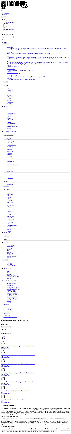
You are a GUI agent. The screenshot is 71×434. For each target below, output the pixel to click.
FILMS (9, 56)
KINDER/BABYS (11, 265)
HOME (5, 42)
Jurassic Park (36, 57)
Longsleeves (10, 102)
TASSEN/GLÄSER (9, 135)
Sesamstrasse (42, 62)
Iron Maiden (10, 73)
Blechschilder (11, 156)
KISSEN (9, 301)
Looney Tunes (11, 205)
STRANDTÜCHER (11, 298)
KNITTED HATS (11, 275)
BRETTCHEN (10, 309)
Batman (15, 48)
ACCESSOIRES (7, 106)
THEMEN (6, 44)
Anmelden (6, 29)
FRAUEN (6, 239)
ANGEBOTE (7, 232)
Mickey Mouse (17, 66)
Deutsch (6, 13)
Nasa (15, 79)
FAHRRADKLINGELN (13, 287)
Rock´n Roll (10, 194)
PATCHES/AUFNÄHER (13, 276)
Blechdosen (10, 148)
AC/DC (15, 73)
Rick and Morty (11, 216)
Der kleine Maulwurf (12, 62)
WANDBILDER (11, 290)
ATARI (19, 70)
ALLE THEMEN (11, 245)
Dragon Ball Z (54, 62)
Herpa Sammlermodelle (13, 164)
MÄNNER (6, 85)
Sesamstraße (10, 202)
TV (8, 250)
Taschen (9, 116)
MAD (43, 76)
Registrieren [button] (12, 29)
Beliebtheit (6, 326)
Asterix (26, 76)
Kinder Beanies (11, 125)
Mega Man (23, 70)
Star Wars (41, 57)
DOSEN (9, 286)
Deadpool (25, 53)
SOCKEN (9, 274)
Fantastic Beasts (39, 58)
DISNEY (9, 65)
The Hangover (17, 58)
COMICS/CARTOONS (12, 75)
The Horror (23, 58)
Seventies (10, 197)
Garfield (36, 76)
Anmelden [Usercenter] (3, 16)
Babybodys (10, 105)
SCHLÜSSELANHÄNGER (13, 289)
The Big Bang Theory (23, 63)
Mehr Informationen (5, 348)
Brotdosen (10, 154)
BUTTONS (7, 189)
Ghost (9, 231)
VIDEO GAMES (11, 69)
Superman (19, 48)
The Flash (24, 48)
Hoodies (10, 91)
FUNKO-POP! (11, 161)
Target (29, 79)
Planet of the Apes (47, 58)
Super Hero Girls (58, 48)
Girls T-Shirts (11, 94)
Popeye (40, 76)
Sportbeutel (10, 114)
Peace (9, 195)
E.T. (53, 58)
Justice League (14, 49)
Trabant (26, 79)
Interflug (22, 79)
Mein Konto (9, 20)
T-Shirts (9, 88)
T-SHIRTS (6, 82)
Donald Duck (10, 66)
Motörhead (10, 178)
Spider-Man (30, 53)
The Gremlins (55, 57)
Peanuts (22, 76)
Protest (9, 198)
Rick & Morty (61, 62)
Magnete (10, 149)
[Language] (2, 10)
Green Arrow (21, 49)
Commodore (10, 70)
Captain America (19, 53)
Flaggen (9, 192)
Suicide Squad (42, 48)
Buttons (9, 130)
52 (5, 333)
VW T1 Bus (10, 171)
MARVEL (9, 52)
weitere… (44, 63)
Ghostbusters (30, 57)
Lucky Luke (31, 76)
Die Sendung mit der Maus (23, 62)
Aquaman (64, 48)
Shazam (9, 49)
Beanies (9, 122)
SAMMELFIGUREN (12, 293)
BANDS (9, 71)
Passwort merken (8, 28)
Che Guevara (10, 79)
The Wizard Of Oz (30, 58)
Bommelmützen (11, 123)
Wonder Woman (30, 48)
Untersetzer (10, 146)
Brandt (17, 79)
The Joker (37, 48)
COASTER (9, 310)
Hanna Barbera (11, 219)
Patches (9, 128)
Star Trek (46, 57)
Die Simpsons (32, 63)
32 (4, 337)
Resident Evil (30, 70)
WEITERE (9, 78)
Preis (5, 329)
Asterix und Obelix (12, 168)
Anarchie (10, 200)
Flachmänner (10, 142)
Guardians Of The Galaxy (44, 53)
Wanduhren (10, 184)
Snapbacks (10, 118)
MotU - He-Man (14, 63)
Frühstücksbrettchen (12, 145)
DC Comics (10, 48)
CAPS (8, 272)
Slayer (18, 73)
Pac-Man (15, 70)
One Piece (48, 62)
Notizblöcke (10, 159)
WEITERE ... (10, 257)
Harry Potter (10, 57)
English (6, 14)
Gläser (9, 139)
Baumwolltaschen (11, 113)
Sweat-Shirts (10, 90)
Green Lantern (49, 48)
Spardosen (10, 153)
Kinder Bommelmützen (13, 126)
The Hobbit (61, 57)
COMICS (9, 295)
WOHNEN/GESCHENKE (10, 131)
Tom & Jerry (38, 63)
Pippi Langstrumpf (34, 62)
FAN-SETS (6, 186)
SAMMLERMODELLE (13, 294)
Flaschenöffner (11, 141)
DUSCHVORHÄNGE (12, 299)
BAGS (5, 110)
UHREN (6, 181)
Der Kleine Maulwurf (12, 225)
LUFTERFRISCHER (12, 297)
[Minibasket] (1, 32)
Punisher (35, 53)
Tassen (9, 138)
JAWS (50, 57)
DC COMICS (10, 47)
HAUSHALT (10, 285)
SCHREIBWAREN (11, 291)
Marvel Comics (10, 53)
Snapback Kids (11, 119)
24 (4, 338)
